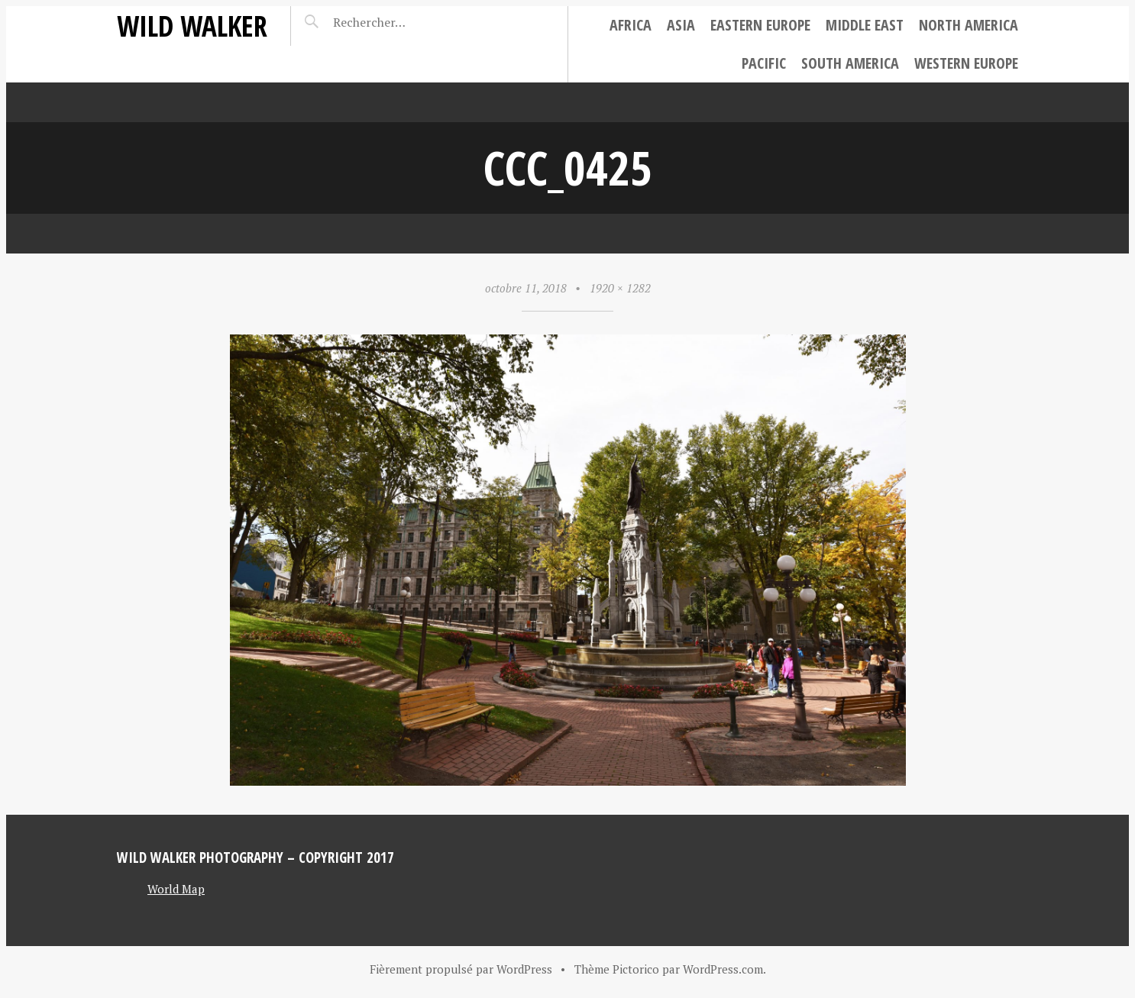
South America (850, 63)
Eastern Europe (760, 25)
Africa (631, 25)
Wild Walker (192, 25)
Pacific (764, 63)
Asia (681, 25)
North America (968, 25)
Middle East (865, 25)
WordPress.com (723, 969)
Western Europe (966, 63)
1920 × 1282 (620, 288)
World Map (176, 888)
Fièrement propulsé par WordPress (461, 969)
